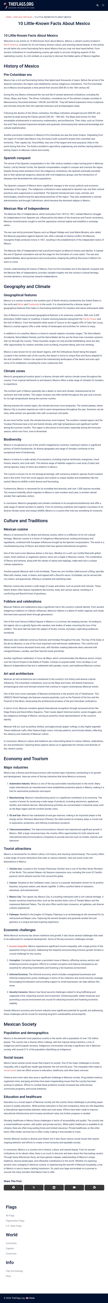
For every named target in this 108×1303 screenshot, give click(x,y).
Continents (11, 1243)
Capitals (10, 1248)
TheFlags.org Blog (22, 17)
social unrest (10, 1070)
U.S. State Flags (13, 1226)
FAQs (8, 1276)
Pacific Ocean (90, 319)
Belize (21, 304)
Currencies (11, 1253)
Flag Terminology (14, 1271)
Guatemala (33, 304)
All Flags (10, 1215)
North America (11, 44)
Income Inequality (18, 946)
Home (8, 17)
